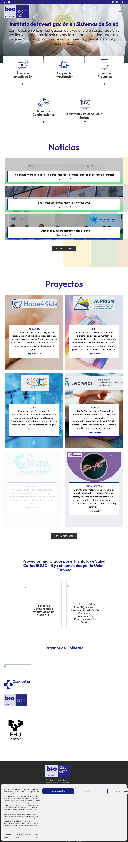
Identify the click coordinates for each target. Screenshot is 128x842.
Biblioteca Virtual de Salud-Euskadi (85, 116)
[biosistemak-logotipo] (16, 6)
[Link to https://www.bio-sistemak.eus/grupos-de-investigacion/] (64, 84)
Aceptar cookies (58, 791)
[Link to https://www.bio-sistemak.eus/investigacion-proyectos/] (105, 84)
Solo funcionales (91, 791)
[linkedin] (5, 2)
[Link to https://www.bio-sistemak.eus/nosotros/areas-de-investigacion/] (23, 84)
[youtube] (9, 2)
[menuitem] (113, 2)
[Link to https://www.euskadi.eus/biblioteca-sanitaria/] (85, 121)
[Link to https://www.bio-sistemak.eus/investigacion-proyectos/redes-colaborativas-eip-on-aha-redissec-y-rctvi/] (43, 122)
